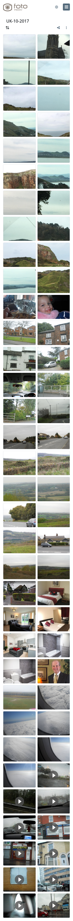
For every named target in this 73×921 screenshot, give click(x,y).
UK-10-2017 (17, 21)
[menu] (66, 7)
